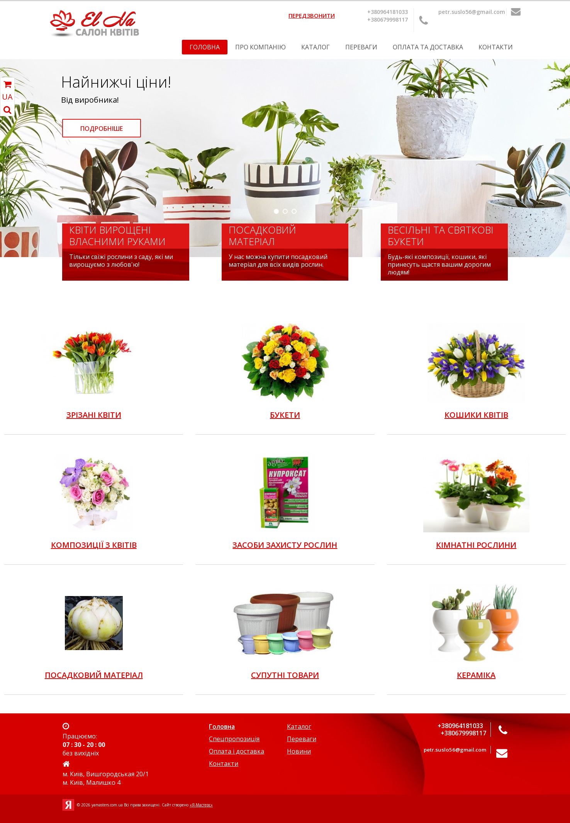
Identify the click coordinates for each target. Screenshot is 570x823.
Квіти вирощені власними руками (117, 235)
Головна (205, 47)
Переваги (361, 47)
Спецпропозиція (234, 739)
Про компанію (260, 47)
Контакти (495, 47)
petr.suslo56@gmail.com (471, 11)
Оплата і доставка (236, 751)
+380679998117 (387, 19)
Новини (299, 751)
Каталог (315, 47)
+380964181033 (387, 11)
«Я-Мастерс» (201, 805)
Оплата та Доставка (428, 47)
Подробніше (101, 128)
